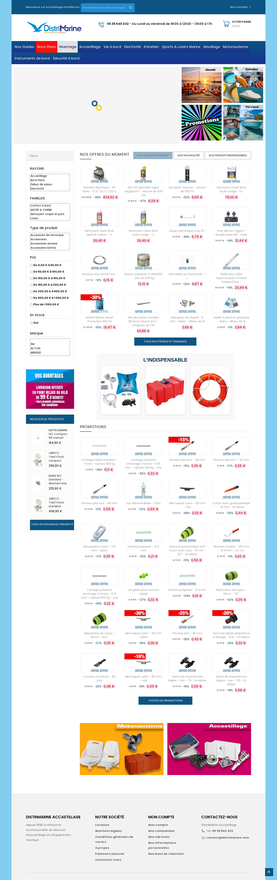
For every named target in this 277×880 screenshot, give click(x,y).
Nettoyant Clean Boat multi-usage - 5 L (231, 189)
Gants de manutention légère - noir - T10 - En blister (231, 680)
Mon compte (158, 825)
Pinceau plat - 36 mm (187, 633)
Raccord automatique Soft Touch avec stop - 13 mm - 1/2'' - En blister (187, 550)
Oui (35, 323)
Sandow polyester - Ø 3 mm (187, 590)
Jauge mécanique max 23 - (187, 231)
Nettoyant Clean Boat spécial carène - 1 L (99, 233)
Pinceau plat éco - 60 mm (99, 503)
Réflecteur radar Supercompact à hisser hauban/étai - (231, 278)
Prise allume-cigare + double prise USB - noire (231, 233)
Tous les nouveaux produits (52, 524)
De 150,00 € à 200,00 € (49, 285)
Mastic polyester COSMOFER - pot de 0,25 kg (143, 276)
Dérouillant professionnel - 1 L (187, 276)
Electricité (50, 189)
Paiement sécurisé (109, 854)
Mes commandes (161, 831)
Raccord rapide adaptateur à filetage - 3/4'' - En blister (231, 635)
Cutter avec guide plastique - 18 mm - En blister (231, 505)
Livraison (102, 825)
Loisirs (50, 218)
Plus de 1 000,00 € (46, 304)
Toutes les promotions (165, 700)
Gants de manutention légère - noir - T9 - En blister (187, 678)
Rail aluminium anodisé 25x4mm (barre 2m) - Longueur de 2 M (143, 321)
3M (50, 344)
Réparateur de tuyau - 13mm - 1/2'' (231, 592)
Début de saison (50, 184)
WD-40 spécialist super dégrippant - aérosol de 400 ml (143, 191)
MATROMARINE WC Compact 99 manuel (58, 434)
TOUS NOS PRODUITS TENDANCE (165, 341)
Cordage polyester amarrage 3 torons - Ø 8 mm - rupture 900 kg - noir (99, 594)
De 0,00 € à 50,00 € (47, 265)
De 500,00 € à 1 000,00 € (51, 298)
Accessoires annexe (50, 244)
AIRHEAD (50, 353)
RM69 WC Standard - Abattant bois (58, 479)
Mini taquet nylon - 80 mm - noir (143, 678)
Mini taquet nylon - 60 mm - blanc (143, 635)
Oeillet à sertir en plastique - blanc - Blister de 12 (231, 319)
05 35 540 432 (118, 24)
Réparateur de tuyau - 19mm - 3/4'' (99, 635)
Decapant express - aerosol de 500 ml (187, 189)
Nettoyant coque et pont (50, 214)
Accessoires (50, 239)
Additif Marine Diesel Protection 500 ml (99, 319)
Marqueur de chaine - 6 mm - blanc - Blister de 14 (187, 319)
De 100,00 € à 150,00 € (49, 278)
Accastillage (50, 176)
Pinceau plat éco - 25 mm (187, 460)
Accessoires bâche (50, 248)
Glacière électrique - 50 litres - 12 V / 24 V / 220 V (99, 189)
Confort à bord (50, 206)
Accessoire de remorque (50, 235)
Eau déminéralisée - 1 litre (143, 503)
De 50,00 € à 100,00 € (48, 272)
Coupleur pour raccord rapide (143, 592)
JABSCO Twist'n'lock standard (56, 502)
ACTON (50, 348)
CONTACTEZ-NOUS (219, 817)
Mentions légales (108, 831)
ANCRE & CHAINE (50, 210)
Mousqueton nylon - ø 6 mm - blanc (99, 548)
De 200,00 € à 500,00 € (50, 291)
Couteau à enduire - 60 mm (99, 678)
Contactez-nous (108, 860)
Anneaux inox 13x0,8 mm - (99, 274)
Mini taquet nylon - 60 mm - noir (187, 505)
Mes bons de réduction (166, 854)
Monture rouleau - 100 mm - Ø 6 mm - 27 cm (231, 548)
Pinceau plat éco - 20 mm (231, 460)
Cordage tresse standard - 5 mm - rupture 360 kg (100, 462)
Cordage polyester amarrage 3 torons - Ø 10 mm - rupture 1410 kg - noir (143, 463)
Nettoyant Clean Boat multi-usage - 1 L (143, 233)
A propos (102, 848)
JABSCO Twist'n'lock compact (56, 457)
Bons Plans (50, 180)
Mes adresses (159, 837)
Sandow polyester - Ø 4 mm (143, 548)
